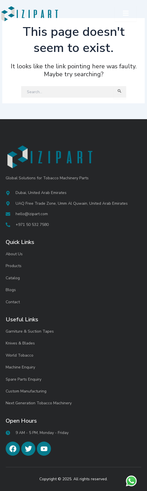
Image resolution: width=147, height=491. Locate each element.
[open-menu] (126, 13)
